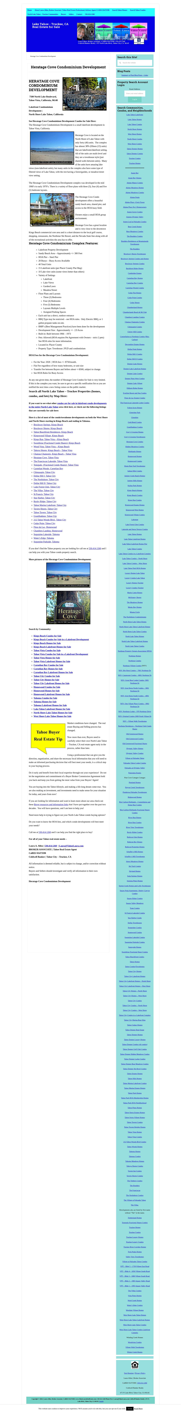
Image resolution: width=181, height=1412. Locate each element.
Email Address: (134, 89)
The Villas (135, 1205)
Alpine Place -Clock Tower (135, 202)
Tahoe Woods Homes (134, 1147)
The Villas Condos (134, 1291)
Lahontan (134, 520)
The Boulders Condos (135, 236)
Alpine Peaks (135, 197)
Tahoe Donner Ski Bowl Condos (134, 1069)
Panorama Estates (134, 773)
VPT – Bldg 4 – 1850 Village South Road (135, 1271)
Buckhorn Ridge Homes (134, 268)
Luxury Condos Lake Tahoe (135, 578)
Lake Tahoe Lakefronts (134, 115)
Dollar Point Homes (135, 349)
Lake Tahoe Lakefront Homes (135, 539)
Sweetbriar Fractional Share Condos (135, 952)
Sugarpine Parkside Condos (135, 942)
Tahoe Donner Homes (135, 149)
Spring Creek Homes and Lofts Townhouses (135, 886)
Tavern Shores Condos (135, 1176)
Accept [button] (130, 1409)
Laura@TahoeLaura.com (71, 846)
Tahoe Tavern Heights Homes (135, 1127)
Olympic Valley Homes (134, 748)
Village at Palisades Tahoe (134, 758)
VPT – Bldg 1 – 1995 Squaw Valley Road (135, 1286)
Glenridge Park (134, 412)
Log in (101, 1401)
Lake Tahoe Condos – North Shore (134, 558)
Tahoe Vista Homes (135, 1132)
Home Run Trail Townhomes (134, 466)
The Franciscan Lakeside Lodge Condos (134, 403)
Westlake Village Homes (135, 1310)
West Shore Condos (135, 144)
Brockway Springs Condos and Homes (135, 259)
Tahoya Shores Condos (134, 1166)
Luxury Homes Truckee (134, 583)
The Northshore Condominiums (134, 617)
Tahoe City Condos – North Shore (134, 1005)
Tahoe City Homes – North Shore (135, 991)
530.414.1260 (95, 548)
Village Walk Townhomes (134, 1347)
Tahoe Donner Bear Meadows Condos (135, 1064)
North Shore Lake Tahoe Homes (134, 622)
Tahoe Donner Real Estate (134, 1030)
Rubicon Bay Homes (134, 842)
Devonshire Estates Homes (135, 344)
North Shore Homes (135, 129)
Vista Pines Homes (135, 1296)
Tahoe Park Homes (135, 1093)
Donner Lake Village (134, 383)
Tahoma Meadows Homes (134, 1161)
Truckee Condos (135, 158)
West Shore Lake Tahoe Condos (134, 1325)
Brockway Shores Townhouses (135, 254)
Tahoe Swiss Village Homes (135, 1117)
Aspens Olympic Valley (134, 217)
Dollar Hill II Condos (135, 359)
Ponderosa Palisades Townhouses (135, 792)
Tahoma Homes (134, 1151)
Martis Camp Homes (134, 593)
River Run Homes (134, 818)
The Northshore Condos (134, 1195)
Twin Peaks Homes (135, 1252)
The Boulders (135, 249)
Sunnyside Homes (134, 947)
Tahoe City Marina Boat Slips (135, 1020)
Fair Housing (129, 1373)
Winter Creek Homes (134, 1352)
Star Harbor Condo (135, 918)
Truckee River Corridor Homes (135, 1247)
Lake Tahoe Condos (135, 124)
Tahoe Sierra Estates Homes (135, 1113)
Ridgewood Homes (135, 797)
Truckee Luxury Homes (134, 1237)
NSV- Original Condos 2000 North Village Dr (134, 716)
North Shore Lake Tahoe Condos (135, 632)
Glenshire (134, 417)
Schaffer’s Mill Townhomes (135, 856)
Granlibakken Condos (135, 427)
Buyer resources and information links (51, 804)
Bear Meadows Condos (134, 231)
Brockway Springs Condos (134, 264)
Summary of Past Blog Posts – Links (134, 75)
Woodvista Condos (135, 1342)
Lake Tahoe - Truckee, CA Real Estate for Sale (50, 25)
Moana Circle (135, 612)
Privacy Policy (140, 1373)
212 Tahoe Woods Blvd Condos (134, 1142)
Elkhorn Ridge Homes (135, 388)
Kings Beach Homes (134, 490)
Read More (138, 1409)
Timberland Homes (135, 1218)
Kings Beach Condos (134, 495)
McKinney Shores (134, 597)
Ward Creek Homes (135, 1300)
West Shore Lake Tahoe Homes (134, 1315)
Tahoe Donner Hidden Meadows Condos (134, 1054)
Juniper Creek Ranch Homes (134, 476)
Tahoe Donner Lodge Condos (134, 1059)
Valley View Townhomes (135, 1257)
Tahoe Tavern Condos (135, 1122)
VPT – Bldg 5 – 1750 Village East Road (134, 1266)
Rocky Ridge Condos (134, 832)
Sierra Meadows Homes (134, 861)
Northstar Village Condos (132, 666)
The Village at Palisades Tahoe (135, 1200)
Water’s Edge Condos (135, 1305)
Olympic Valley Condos (134, 753)
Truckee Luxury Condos (134, 1242)
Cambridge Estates (135, 273)
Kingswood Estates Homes (135, 505)
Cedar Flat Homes (134, 293)
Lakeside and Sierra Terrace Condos (135, 529)
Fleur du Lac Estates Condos (134, 398)
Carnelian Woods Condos (135, 288)
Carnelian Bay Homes (135, 278)
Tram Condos (135, 908)
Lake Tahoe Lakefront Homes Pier (134, 544)
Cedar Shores (135, 303)
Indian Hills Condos (134, 471)
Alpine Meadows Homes (135, 188)
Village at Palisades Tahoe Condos (134, 1262)
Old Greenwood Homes (134, 734)
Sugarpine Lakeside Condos (135, 937)
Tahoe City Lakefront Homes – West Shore (134, 986)
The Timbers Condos (134, 1181)
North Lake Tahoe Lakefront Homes (135, 641)
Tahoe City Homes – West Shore (134, 996)
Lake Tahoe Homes (135, 119)
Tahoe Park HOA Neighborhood (134, 1103)
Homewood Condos (135, 461)
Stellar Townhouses (135, 923)
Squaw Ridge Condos (135, 898)
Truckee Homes (134, 163)
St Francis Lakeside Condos (135, 913)
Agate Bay (135, 173)
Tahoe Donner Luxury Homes (135, 1040)
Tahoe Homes (135, 962)
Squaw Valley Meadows (134, 903)
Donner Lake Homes (134, 364)
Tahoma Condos (135, 1156)
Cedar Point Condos (134, 298)
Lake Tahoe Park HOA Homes (135, 568)
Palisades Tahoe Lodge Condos (135, 763)
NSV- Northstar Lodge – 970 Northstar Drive (134, 711)
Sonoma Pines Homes (135, 881)
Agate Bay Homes (134, 178)
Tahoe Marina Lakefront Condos (135, 1083)
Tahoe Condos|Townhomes (134, 967)
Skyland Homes (134, 871)
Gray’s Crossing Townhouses (134, 437)
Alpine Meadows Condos (135, 192)
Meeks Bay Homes (135, 607)
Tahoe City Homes (134, 971)
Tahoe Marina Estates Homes (134, 1088)
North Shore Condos (134, 139)
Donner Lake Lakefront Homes (135, 369)
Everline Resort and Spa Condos (134, 393)
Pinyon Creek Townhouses (134, 787)
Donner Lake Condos (134, 374)
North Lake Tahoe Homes (134, 636)
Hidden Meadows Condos (134, 447)
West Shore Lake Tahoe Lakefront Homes (135, 1320)
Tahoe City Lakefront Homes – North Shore (135, 981)
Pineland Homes (135, 782)
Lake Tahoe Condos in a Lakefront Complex (135, 554)
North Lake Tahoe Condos (134, 646)
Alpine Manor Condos (135, 183)
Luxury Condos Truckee (135, 588)
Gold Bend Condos (135, 422)
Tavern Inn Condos (135, 1171)
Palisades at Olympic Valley (135, 768)
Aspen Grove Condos (135, 212)
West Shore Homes (135, 134)
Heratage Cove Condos (134, 442)
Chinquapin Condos (135, 327)
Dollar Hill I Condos (134, 354)
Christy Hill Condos (134, 332)
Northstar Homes (135, 656)
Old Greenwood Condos (135, 739)
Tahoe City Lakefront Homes (134, 976)
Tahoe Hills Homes (135, 1079)
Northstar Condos (134, 661)
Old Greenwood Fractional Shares (134, 744)
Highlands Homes (134, 451)
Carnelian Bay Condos (135, 283)
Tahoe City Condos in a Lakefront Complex (135, 1015)
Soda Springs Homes (134, 876)
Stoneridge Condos (135, 928)
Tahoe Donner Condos (135, 154)
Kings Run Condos (135, 500)
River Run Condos (135, 822)
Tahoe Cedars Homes (134, 1025)
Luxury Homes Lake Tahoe (135, 573)
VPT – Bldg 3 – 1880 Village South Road (135, 1276)
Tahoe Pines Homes (135, 1108)
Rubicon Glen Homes (135, 837)
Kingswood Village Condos (135, 515)
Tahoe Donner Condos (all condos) (134, 1044)
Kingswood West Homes (135, 510)
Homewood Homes (135, 456)
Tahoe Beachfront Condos (134, 957)
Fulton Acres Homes (134, 408)
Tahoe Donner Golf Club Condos (135, 1049)
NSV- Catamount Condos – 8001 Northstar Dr (135, 675)
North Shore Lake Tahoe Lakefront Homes (134, 627)
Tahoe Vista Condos (134, 1137)
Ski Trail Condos (135, 866)
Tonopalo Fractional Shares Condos (135, 1223)
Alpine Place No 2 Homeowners (134, 207)
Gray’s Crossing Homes (134, 432)
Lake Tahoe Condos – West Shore (135, 563)
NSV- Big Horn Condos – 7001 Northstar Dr (135, 670)
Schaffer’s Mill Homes (135, 852)
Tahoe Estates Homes (135, 1074)
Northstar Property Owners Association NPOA (135, 651)
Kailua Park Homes (135, 486)
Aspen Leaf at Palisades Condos (134, 222)
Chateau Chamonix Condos (135, 322)
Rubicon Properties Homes (135, 847)
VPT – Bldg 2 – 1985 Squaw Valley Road (135, 1281)
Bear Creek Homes (135, 227)
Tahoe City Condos (135, 1001)
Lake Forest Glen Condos (135, 524)
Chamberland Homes (134, 307)
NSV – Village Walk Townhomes (135, 721)
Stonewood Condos (135, 932)
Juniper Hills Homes (134, 481)
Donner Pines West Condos (135, 378)
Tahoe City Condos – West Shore (135, 1010)
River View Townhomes (134, 827)
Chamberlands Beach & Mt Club (135, 312)
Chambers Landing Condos (135, 317)
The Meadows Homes (135, 602)
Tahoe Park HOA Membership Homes (135, 1098)
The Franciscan (134, 1190)
